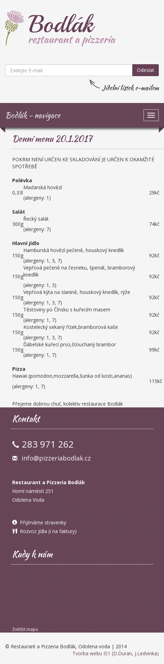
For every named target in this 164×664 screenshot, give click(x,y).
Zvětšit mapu (25, 629)
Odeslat (145, 70)
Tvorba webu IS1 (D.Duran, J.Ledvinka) (115, 653)
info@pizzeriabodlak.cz (56, 458)
